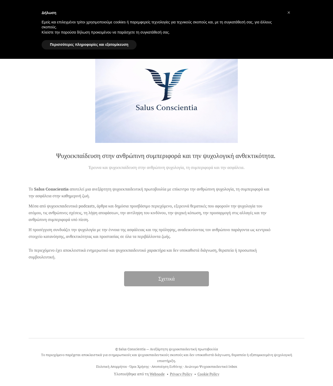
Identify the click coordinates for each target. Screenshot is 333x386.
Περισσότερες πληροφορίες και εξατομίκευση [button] (89, 44)
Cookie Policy (208, 373)
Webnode (157, 373)
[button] (289, 12)
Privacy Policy (181, 373)
